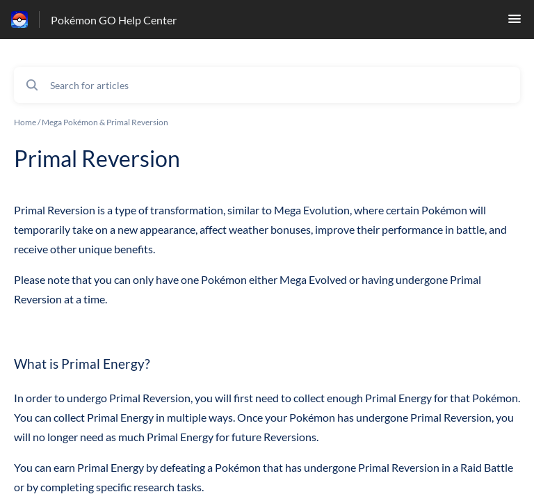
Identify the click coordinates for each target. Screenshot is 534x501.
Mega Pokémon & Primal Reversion (105, 122)
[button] (514, 22)
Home (25, 122)
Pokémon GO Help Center (114, 19)
